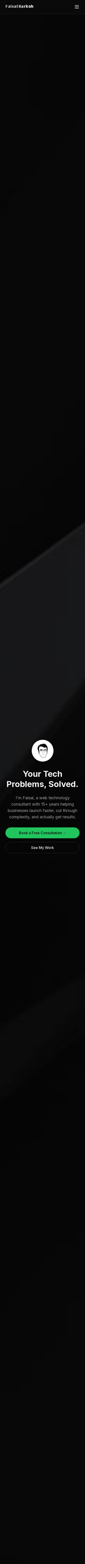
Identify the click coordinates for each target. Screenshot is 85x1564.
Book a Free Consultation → (42, 833)
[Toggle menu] (77, 7)
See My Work (42, 847)
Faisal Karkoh (19, 7)
